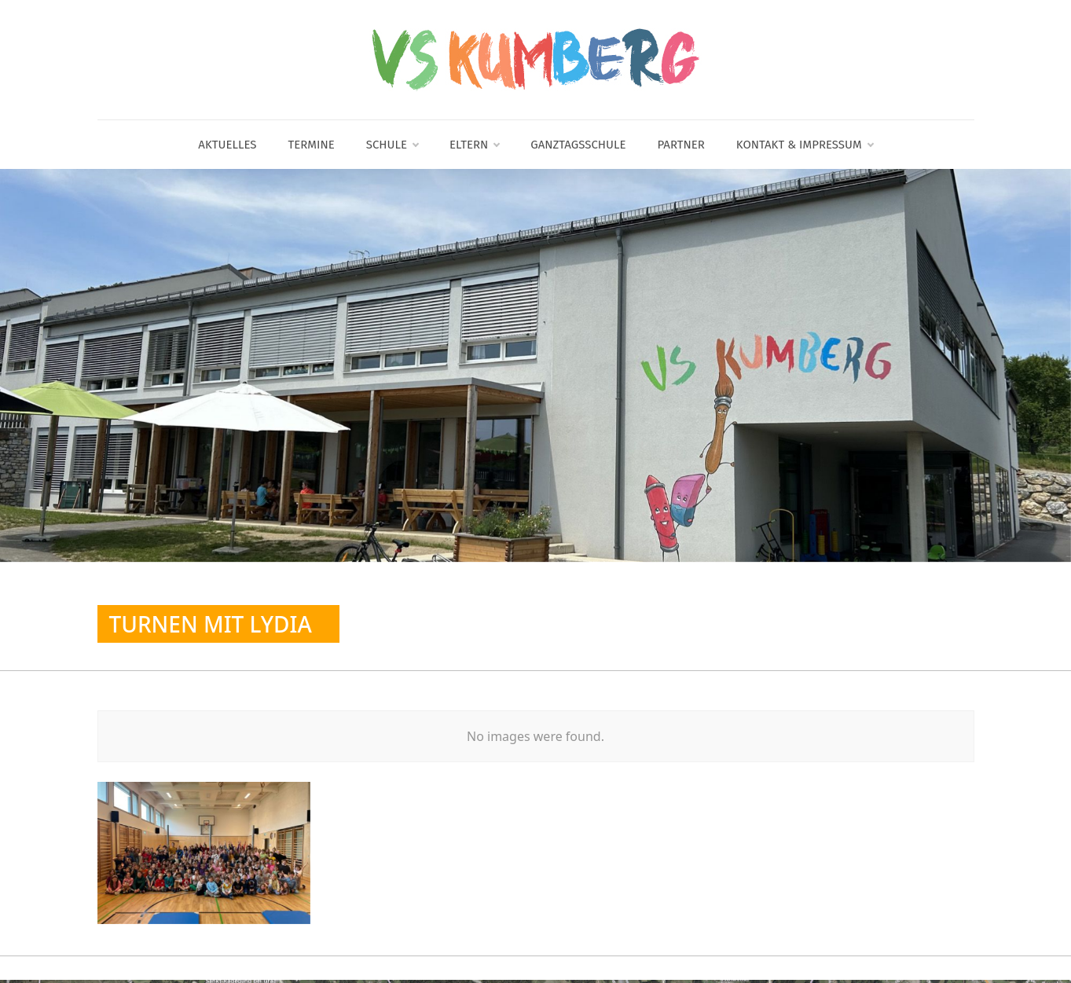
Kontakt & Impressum (804, 144)
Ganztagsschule (577, 145)
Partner (680, 145)
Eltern (474, 144)
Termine (311, 145)
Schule (392, 144)
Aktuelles (227, 145)
